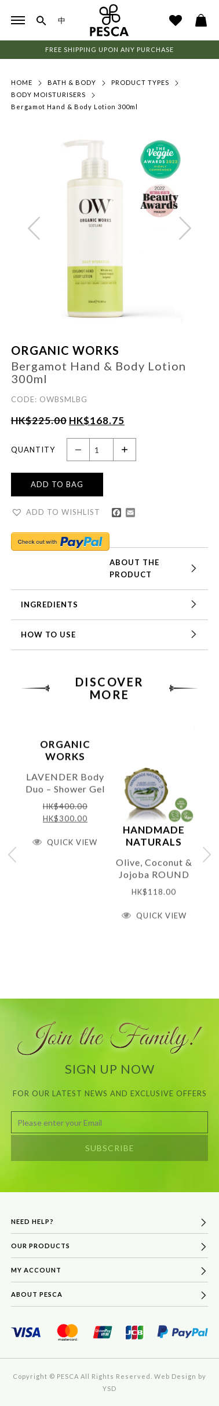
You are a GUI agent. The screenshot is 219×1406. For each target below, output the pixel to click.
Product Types (140, 83)
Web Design (175, 1376)
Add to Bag (57, 485)
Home (21, 83)
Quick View (72, 858)
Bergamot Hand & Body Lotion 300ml (74, 107)
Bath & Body (72, 83)
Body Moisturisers (48, 95)
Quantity (33, 449)
